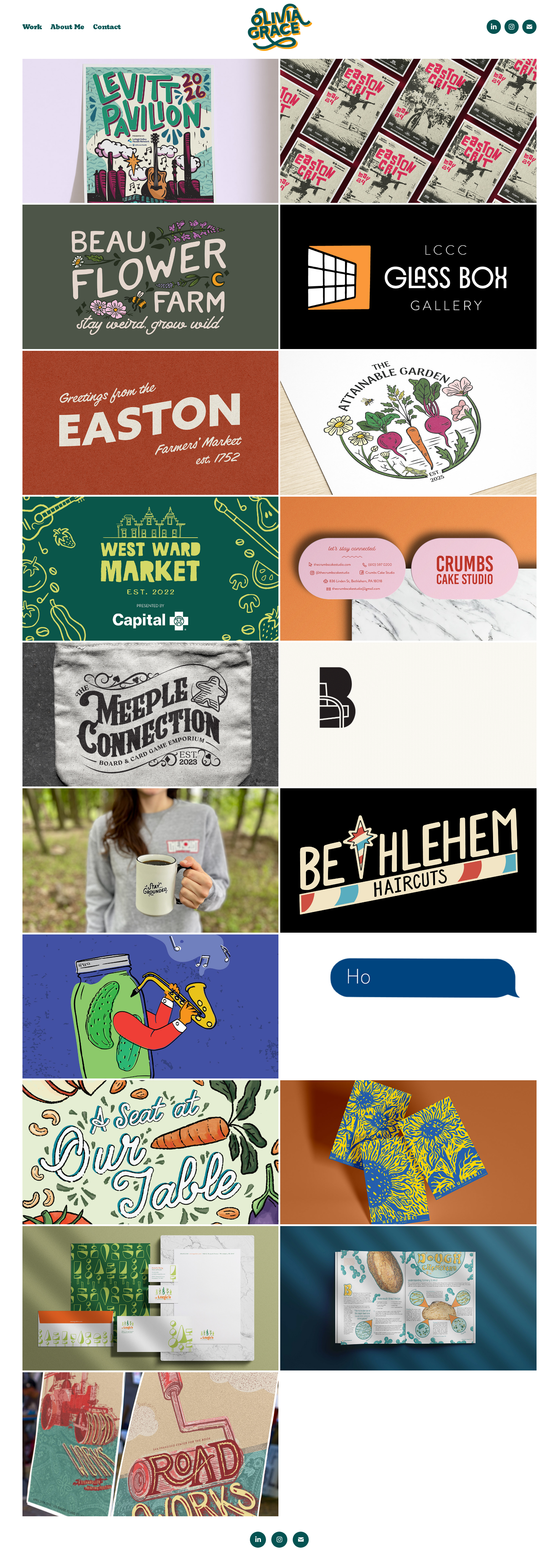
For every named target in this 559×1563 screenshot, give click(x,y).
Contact (107, 26)
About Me (67, 26)
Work (32, 26)
